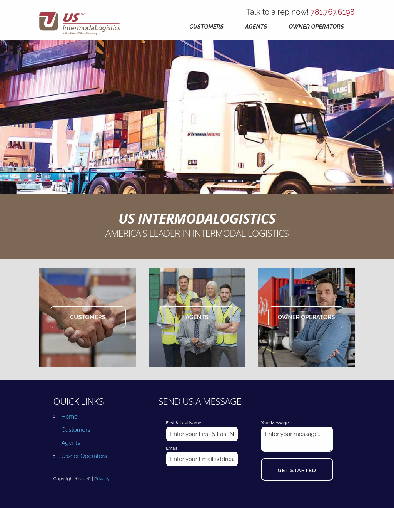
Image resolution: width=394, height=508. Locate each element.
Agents (256, 26)
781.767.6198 (333, 12)
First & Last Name (183, 423)
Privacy (102, 478)
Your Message (275, 423)
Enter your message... (297, 439)
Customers (206, 26)
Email (171, 448)
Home (69, 416)
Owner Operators (316, 26)
